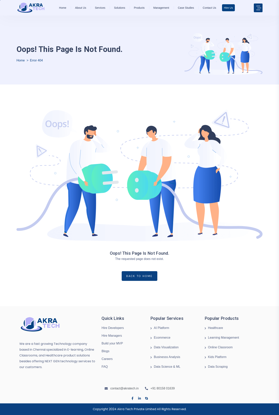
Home (62, 7)
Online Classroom (220, 347)
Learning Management (223, 337)
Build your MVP (112, 343)
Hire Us (228, 7)
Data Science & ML (167, 366)
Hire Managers (112, 335)
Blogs (105, 351)
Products (139, 7)
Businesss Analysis (167, 357)
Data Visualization (166, 347)
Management (161, 7)
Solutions (119, 7)
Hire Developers (113, 328)
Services (100, 7)
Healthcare (215, 328)
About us (80, 7)
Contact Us (209, 7)
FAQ (105, 366)
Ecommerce (162, 337)
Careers (107, 359)
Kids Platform (217, 357)
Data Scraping (218, 366)
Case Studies (186, 7)
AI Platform (161, 328)
